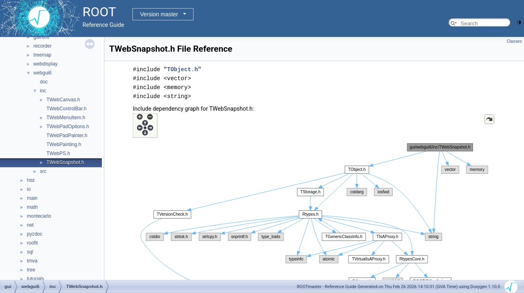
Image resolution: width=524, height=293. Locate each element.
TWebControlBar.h (66, 109)
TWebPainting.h (63, 144)
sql (30, 252)
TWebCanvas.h (63, 100)
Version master (159, 14)
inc (43, 91)
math (32, 207)
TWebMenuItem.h (65, 117)
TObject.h (182, 69)
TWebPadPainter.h (67, 135)
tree (31, 270)
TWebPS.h (58, 153)
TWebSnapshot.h (65, 162)
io (29, 189)
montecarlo (39, 216)
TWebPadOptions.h (67, 126)
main (32, 198)
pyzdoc (34, 234)
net (30, 225)
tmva (32, 261)
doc (44, 82)
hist (31, 180)
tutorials (35, 279)
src (43, 171)
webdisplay (45, 64)
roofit (32, 243)
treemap (42, 55)
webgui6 (42, 73)
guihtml (41, 37)
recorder (42, 46)
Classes (514, 41)
